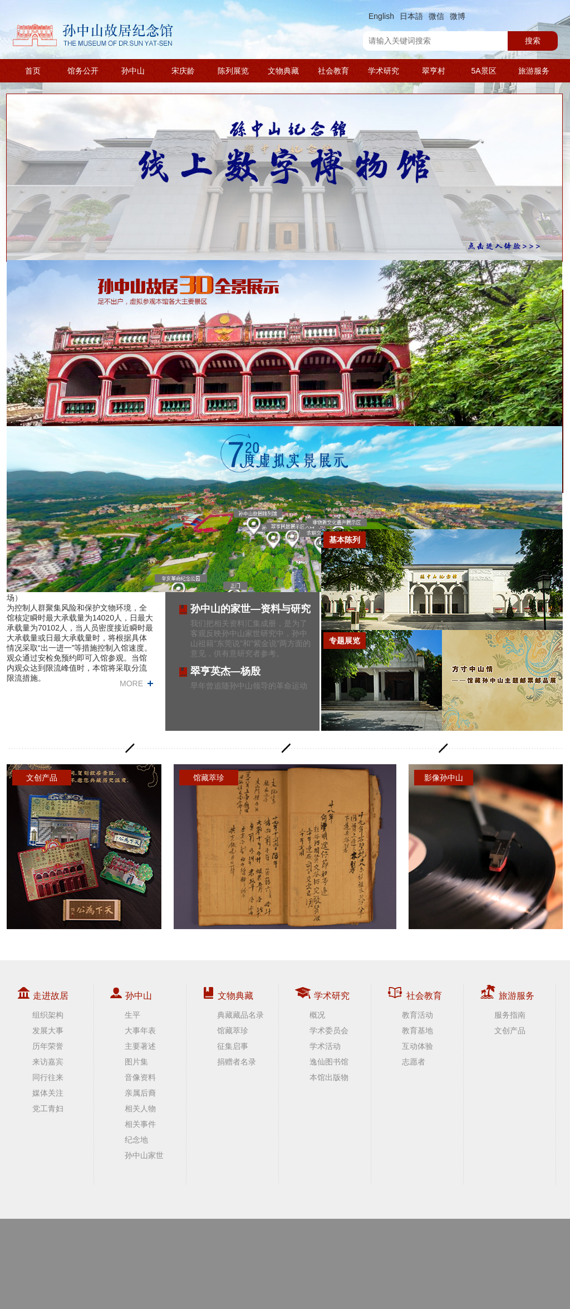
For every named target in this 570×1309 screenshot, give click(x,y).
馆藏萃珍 (232, 1030)
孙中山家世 (144, 1155)
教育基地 (417, 1030)
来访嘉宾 (47, 1061)
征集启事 (232, 1046)
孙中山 (133, 70)
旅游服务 (533, 70)
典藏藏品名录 (240, 1014)
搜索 (532, 40)
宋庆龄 (183, 70)
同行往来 (47, 1077)
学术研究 (383, 70)
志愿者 (413, 1061)
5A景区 (483, 70)
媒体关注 (47, 1092)
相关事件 (140, 1124)
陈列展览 (233, 70)
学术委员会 (328, 1030)
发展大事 (47, 1030)
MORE (131, 683)
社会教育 (333, 70)
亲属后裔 (140, 1092)
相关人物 (140, 1108)
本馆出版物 (328, 1077)
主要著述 (140, 1046)
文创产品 (509, 1030)
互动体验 (417, 1046)
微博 (457, 16)
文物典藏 (283, 70)
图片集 (136, 1061)
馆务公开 (83, 70)
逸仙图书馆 (328, 1061)
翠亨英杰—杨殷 (225, 671)
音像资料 (140, 1077)
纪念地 (136, 1139)
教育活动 (417, 1014)
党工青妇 (47, 1108)
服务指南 (509, 1014)
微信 (436, 16)
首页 (33, 70)
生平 (132, 1014)
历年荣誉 (47, 1046)
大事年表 (140, 1030)
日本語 (411, 16)
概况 (317, 1014)
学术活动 (325, 1046)
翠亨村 (433, 70)
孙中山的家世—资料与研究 (250, 608)
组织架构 (47, 1014)
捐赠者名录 (236, 1061)
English (381, 16)
